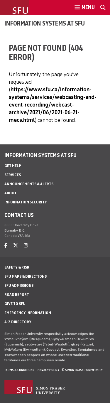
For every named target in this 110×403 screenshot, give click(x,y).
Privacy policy (48, 370)
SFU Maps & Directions (25, 276)
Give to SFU (15, 303)
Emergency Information (27, 312)
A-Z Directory (17, 321)
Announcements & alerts (28, 183)
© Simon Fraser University (82, 370)
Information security (25, 202)
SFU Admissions (18, 285)
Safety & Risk (16, 267)
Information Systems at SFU (44, 23)
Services (12, 174)
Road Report (16, 294)
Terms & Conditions (19, 370)
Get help (12, 165)
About (10, 192)
